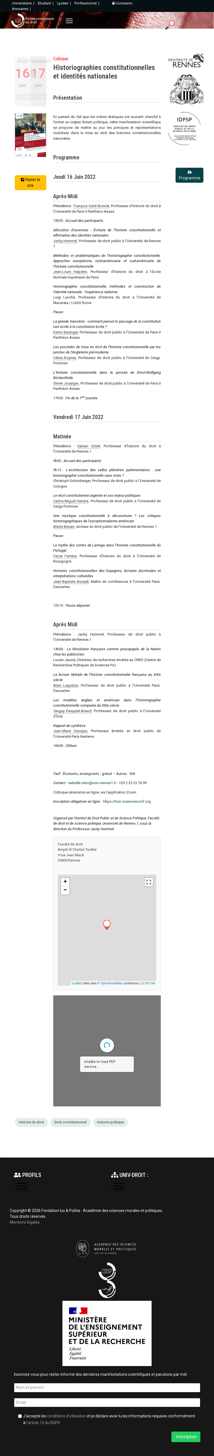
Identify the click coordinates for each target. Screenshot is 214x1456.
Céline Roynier (64, 358)
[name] (107, 1387)
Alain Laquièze (65, 685)
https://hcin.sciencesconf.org (127, 801)
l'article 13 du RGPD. (43, 1422)
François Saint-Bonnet (91, 206)
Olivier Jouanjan (66, 383)
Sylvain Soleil (88, 446)
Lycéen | (64, 3)
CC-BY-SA (148, 983)
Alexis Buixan (63, 526)
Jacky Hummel (65, 241)
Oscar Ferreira (65, 556)
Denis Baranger (65, 332)
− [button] (65, 890)
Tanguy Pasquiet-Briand (72, 711)
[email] (107, 1402)
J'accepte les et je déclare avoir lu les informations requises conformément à (109, 1419)
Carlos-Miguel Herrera (70, 501)
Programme (189, 175)
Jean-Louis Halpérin (70, 272)
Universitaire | (23, 3)
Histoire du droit (31, 1122)
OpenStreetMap (111, 983)
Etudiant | (46, 3)
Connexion (122, 3)
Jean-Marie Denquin (70, 731)
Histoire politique (110, 1122)
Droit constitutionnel (70, 1122)
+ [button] (65, 882)
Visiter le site (30, 182)
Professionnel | (87, 3)
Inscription (186, 1436)
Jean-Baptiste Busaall (71, 581)
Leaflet (76, 983)
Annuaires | (21, 9)
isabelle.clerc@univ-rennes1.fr (92, 783)
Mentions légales (25, 1222)
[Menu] (69, 20)
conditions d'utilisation (66, 1416)
